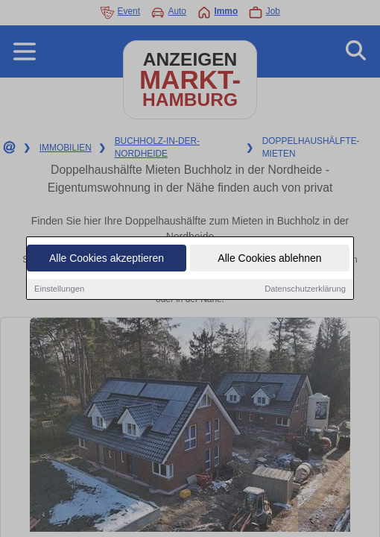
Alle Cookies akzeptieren (106, 260)
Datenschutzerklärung (305, 290)
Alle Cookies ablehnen (269, 260)
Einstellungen (59, 290)
